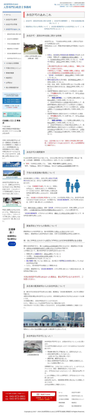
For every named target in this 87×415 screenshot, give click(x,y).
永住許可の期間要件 (12, 39)
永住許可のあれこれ (13, 29)
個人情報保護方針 (12, 87)
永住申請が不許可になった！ (14, 58)
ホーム (8, 15)
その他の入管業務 (12, 63)
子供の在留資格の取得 (13, 43)
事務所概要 (10, 73)
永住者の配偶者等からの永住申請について (65, 26)
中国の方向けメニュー (13, 68)
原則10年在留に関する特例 (14, 34)
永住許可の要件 (11, 19)
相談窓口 (9, 78)
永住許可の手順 (11, 24)
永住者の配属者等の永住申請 (14, 53)
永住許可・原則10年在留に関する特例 (38, 21)
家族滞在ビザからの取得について (37, 26)
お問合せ (9, 83)
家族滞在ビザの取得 (12, 48)
